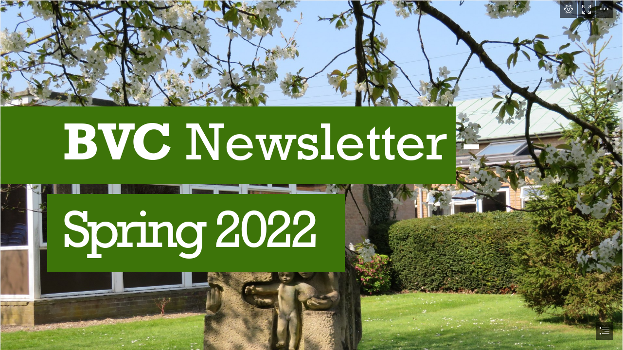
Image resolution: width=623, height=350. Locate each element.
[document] (311, 175)
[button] (568, 9)
